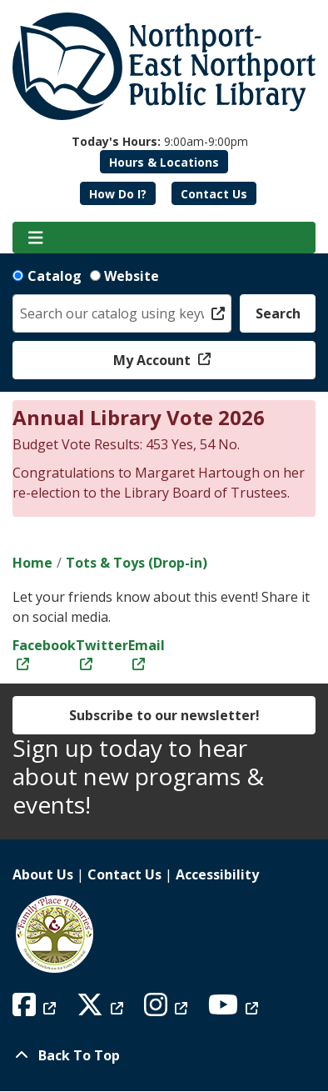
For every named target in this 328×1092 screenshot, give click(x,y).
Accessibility (217, 874)
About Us (42, 874)
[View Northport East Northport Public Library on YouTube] (235, 1009)
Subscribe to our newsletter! (164, 715)
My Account (153, 360)
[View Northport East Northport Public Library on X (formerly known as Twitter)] (102, 1009)
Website (131, 276)
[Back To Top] (164, 1055)
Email (146, 645)
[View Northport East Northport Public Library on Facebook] (36, 1009)
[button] (160, 141)
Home (32, 563)
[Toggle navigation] (35, 237)
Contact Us (214, 194)
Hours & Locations (164, 162)
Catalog (54, 276)
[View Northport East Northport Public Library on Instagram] (167, 1009)
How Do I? (118, 194)
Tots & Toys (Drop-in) (136, 563)
